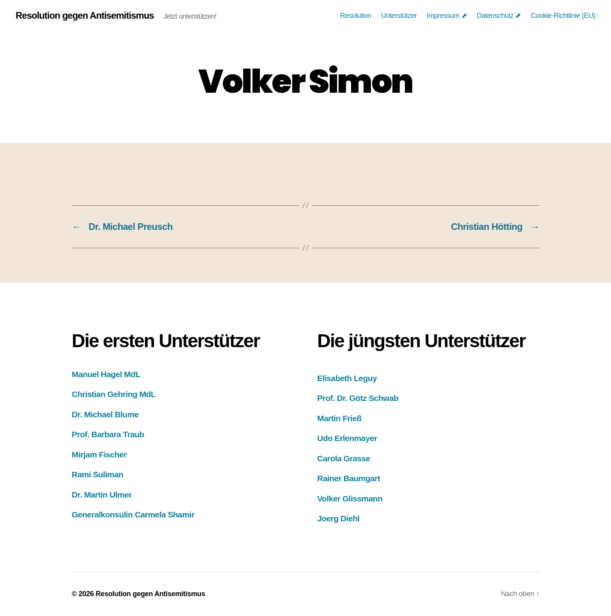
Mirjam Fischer (99, 454)
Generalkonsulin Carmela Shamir (133, 514)
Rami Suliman (98, 474)
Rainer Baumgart (348, 478)
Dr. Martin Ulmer (102, 494)
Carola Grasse (343, 458)
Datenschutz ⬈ (499, 15)
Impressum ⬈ (447, 15)
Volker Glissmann (349, 498)
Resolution (355, 15)
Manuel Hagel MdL (106, 374)
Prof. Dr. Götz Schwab (357, 398)
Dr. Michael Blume (105, 414)
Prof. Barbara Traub (108, 434)
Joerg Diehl (338, 518)
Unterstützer (399, 15)
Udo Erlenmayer (347, 438)
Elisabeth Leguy (347, 378)
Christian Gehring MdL (113, 394)
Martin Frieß (339, 418)
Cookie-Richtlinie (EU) (563, 15)
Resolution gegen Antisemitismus (85, 15)
